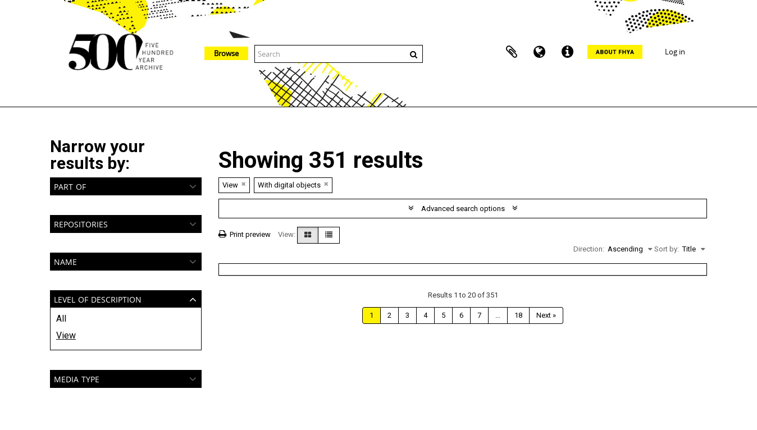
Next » (546, 315)
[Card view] (307, 235)
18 (518, 315)
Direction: (588, 249)
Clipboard (512, 52)
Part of (70, 185)
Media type (76, 378)
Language (540, 52)
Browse (226, 53)
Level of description (98, 298)
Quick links (568, 52)
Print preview (244, 234)
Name (65, 260)
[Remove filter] (243, 184)
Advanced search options (463, 208)
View (66, 335)
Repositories (81, 223)
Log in (675, 52)
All (61, 318)
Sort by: (666, 249)
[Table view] (329, 235)
